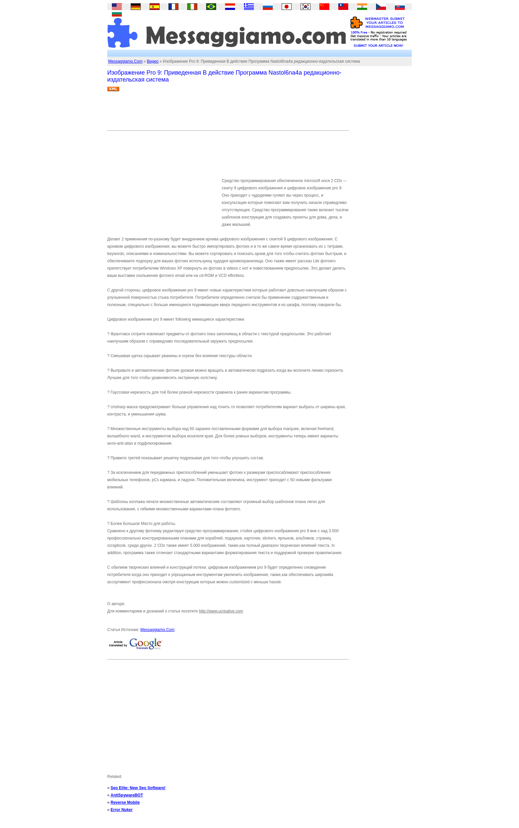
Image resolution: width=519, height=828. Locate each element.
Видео (153, 61)
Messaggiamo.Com (125, 61)
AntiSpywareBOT (127, 795)
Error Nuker (122, 809)
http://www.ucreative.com (221, 611)
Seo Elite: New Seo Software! (138, 788)
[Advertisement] (227, 113)
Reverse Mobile (125, 802)
